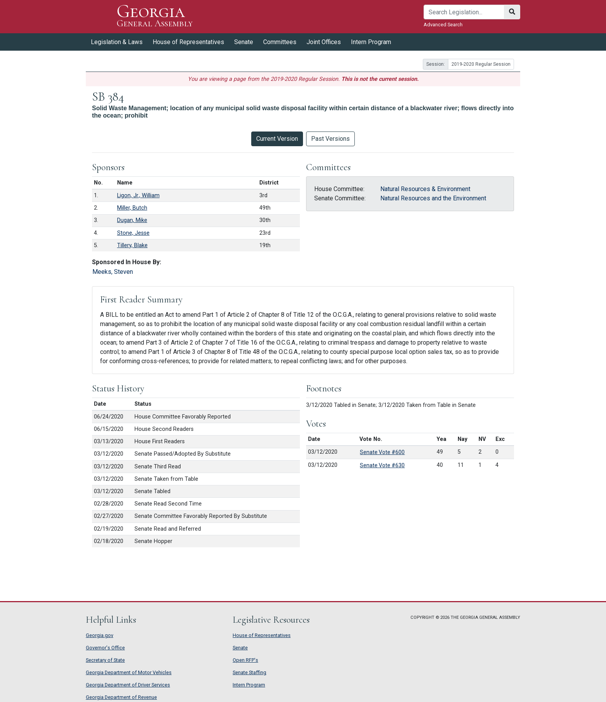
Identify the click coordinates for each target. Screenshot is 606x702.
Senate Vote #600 (382, 452)
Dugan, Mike (132, 220)
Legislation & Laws (117, 42)
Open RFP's (245, 660)
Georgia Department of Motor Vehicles (129, 672)
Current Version (277, 138)
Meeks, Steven (112, 271)
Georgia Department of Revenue (121, 697)
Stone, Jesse (133, 233)
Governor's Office (105, 648)
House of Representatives (188, 42)
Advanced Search (443, 24)
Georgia (155, 16)
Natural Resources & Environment (425, 189)
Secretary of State (105, 660)
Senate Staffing (249, 672)
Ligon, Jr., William (138, 195)
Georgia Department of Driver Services (128, 685)
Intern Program (371, 42)
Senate (243, 42)
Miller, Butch (132, 208)
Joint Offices (323, 42)
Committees (279, 42)
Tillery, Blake (132, 245)
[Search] (464, 12)
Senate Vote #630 (382, 465)
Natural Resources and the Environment (433, 198)
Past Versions (330, 138)
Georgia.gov (99, 635)
